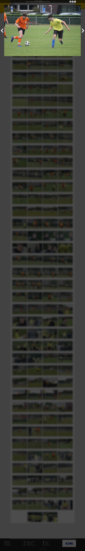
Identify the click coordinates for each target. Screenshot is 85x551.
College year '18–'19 (34, 1)
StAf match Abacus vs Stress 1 (44, 1)
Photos (27, 1)
